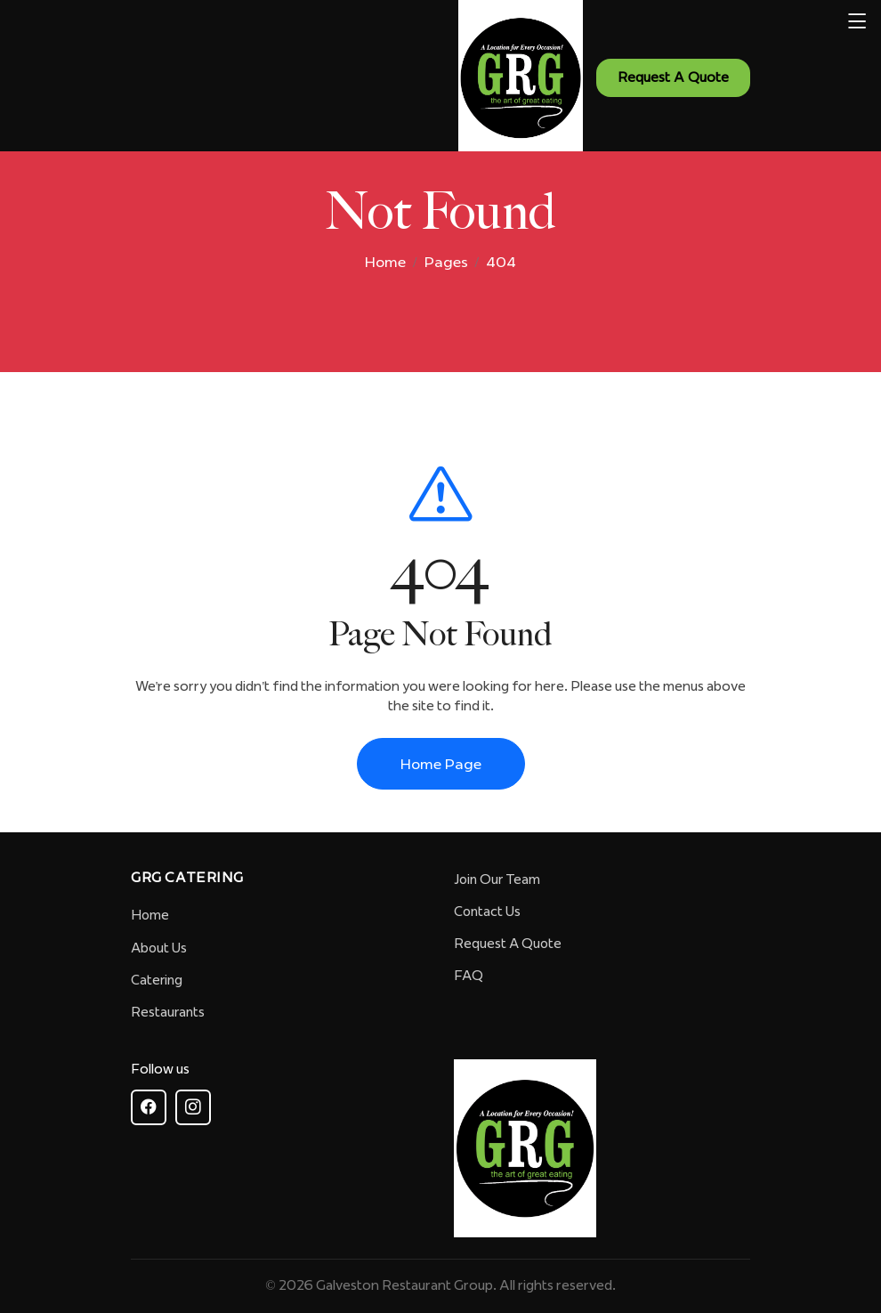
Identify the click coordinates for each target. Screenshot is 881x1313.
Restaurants (168, 1012)
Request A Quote (508, 944)
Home (385, 262)
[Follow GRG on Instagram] (193, 1107)
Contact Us (487, 912)
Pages (446, 262)
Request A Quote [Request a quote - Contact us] (673, 77)
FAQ (468, 976)
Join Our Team (497, 879)
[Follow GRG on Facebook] (148, 1107)
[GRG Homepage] (525, 1148)
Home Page (440, 764)
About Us (159, 948)
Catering (156, 980)
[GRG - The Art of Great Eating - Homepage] (534, 78)
